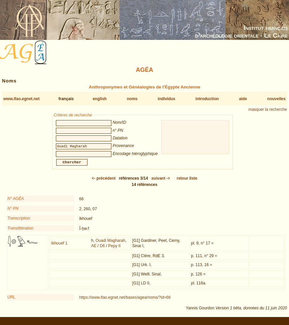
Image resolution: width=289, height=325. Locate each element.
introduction (207, 98)
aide (243, 98)
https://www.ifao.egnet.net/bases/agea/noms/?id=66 (125, 301)
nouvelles (276, 98)
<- (104, 182)
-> (160, 182)
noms (132, 98)
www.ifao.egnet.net (21, 98)
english (100, 98)
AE (93, 249)
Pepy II (114, 249)
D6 (102, 249)
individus (166, 98)
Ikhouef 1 (59, 247)
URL (11, 301)
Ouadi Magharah (110, 244)
